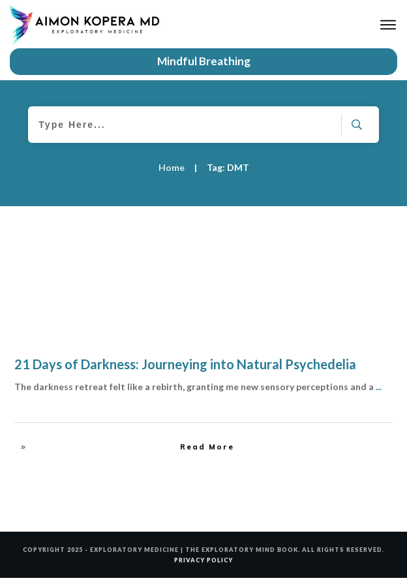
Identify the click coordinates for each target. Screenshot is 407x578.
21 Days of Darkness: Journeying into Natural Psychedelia (185, 364)
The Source (363, 237)
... (379, 386)
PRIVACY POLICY (203, 560)
